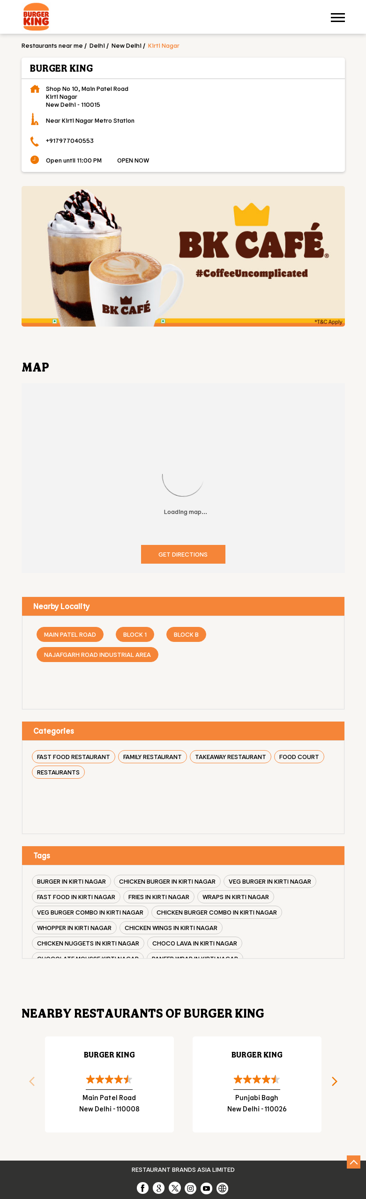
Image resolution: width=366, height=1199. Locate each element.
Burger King (109, 1054)
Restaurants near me (52, 45)
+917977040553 (70, 140)
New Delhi (127, 45)
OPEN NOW (133, 160)
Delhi (97, 45)
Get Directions (183, 554)
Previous (29, 1084)
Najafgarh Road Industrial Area (97, 654)
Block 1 (135, 634)
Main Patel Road (70, 634)
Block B (186, 634)
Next (338, 1084)
